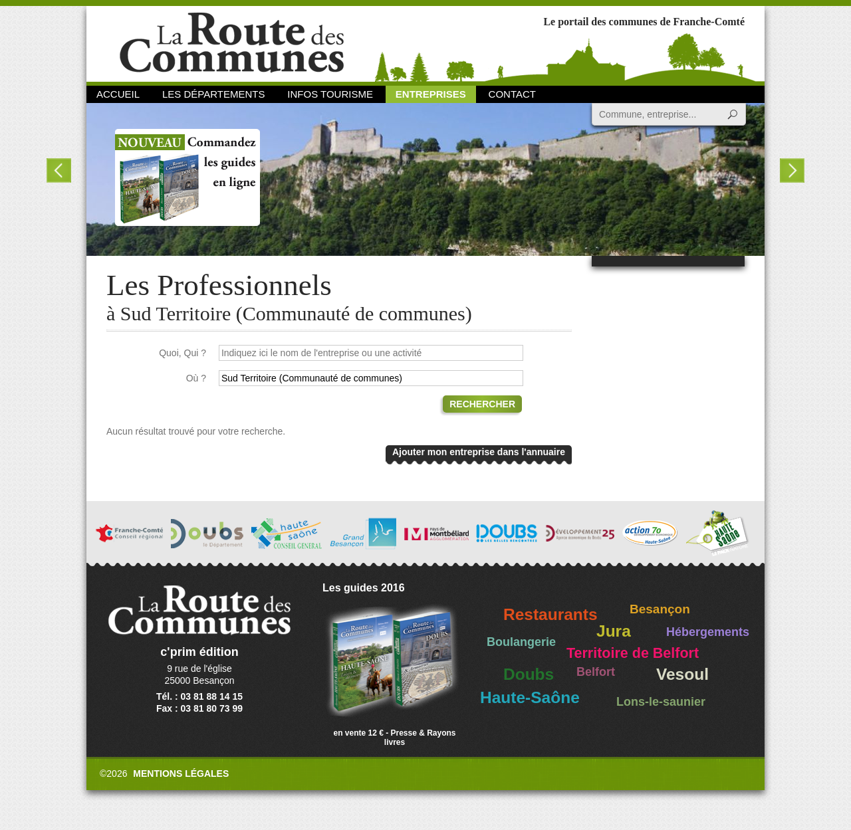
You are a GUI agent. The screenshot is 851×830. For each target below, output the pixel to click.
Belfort (595, 671)
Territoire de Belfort (632, 653)
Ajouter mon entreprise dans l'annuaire (478, 452)
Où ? (196, 378)
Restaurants (550, 614)
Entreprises (431, 94)
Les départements (213, 94)
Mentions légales (181, 773)
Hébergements (707, 632)
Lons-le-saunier (660, 701)
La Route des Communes (231, 43)
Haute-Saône (530, 697)
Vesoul (682, 674)
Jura (613, 631)
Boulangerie (521, 642)
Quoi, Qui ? (182, 353)
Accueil (118, 94)
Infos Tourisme (330, 94)
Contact (512, 94)
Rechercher (482, 404)
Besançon (660, 609)
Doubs (528, 674)
